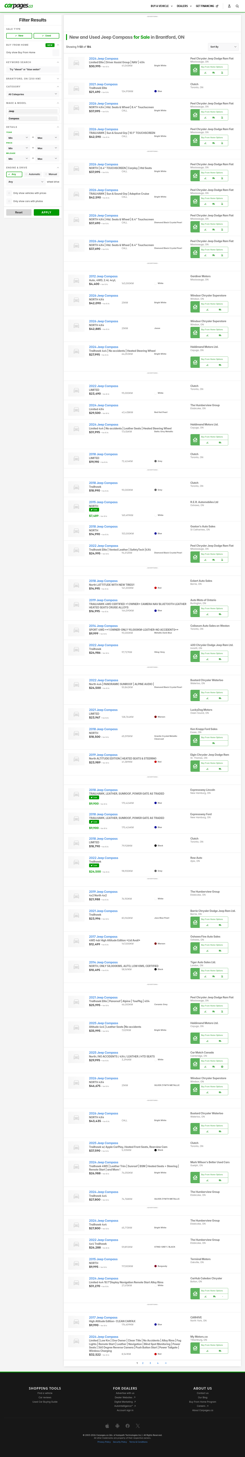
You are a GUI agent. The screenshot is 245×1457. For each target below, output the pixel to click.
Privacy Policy (104, 1442)
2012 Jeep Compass (103, 276)
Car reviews (45, 1397)
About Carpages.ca (202, 1410)
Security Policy (120, 1442)
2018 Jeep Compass (103, 454)
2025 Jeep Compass (103, 1023)
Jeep (33, 111)
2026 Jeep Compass (103, 103)
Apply (47, 212)
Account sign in (125, 1410)
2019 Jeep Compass (103, 600)
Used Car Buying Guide (45, 1401)
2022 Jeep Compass (103, 386)
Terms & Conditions (138, 1442)
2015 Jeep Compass (103, 502)
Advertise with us (125, 1393)
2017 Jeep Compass (103, 936)
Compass (33, 118)
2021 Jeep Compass (103, 84)
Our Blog (202, 1397)
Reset (18, 212)
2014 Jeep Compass (103, 626)
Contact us (203, 1393)
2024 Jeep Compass (103, 58)
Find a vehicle (45, 1393)
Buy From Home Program (202, 1401)
